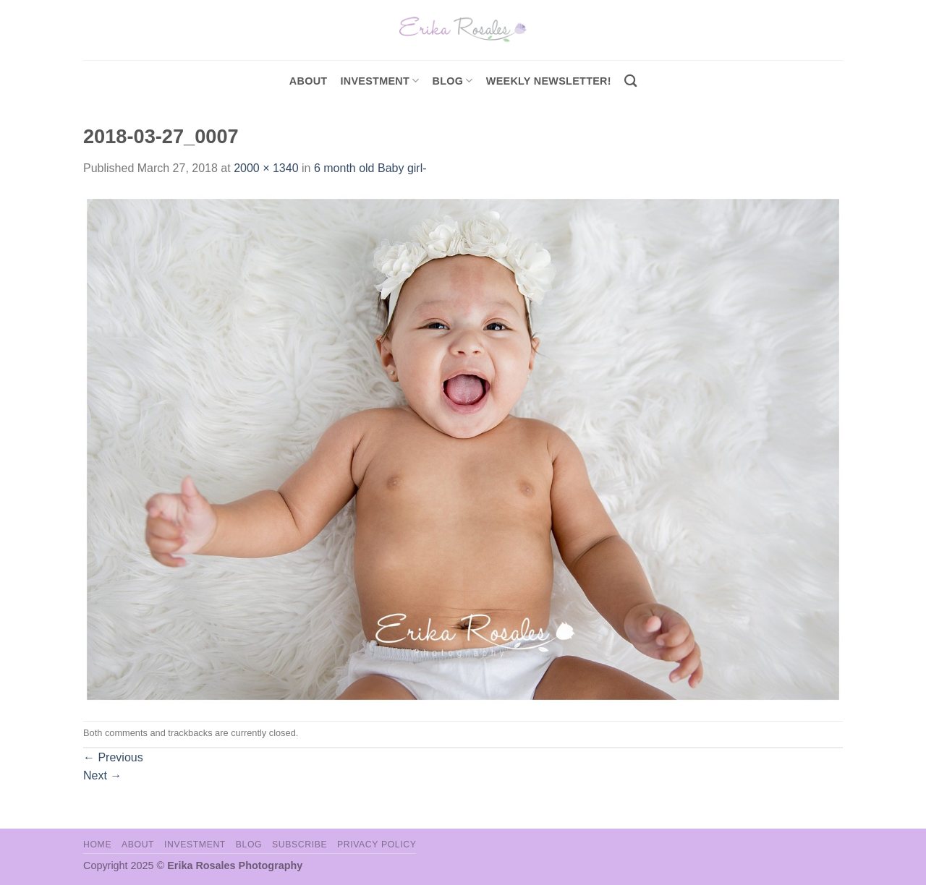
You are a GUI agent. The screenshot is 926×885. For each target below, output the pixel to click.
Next (102, 775)
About (308, 81)
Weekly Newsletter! (548, 81)
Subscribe (299, 844)
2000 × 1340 (266, 168)
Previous (113, 757)
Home (97, 844)
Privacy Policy (376, 844)
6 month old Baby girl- (370, 168)
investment (379, 80)
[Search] (630, 81)
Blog (453, 80)
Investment (195, 844)
